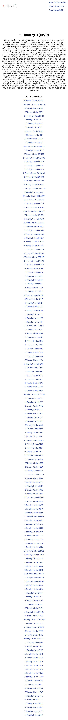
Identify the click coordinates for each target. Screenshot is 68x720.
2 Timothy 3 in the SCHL (34, 601)
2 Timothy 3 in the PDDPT (34, 497)
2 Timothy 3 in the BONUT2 (34, 242)
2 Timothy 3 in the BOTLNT (34, 257)
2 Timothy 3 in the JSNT (34, 387)
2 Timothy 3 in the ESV (34, 314)
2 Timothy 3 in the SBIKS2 (34, 551)
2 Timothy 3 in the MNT (34, 448)
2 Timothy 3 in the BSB (34, 276)
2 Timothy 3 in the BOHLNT (34, 185)
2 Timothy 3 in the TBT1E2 (34, 627)
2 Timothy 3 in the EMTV (34, 311)
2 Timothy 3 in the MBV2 (34, 433)
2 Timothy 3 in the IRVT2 (34, 375)
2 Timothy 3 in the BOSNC (34, 253)
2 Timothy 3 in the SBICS (34, 520)
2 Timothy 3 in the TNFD (34, 646)
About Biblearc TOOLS (56, 6)
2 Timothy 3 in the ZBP (34, 715)
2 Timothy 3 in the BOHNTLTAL (34, 188)
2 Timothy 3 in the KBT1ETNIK (34, 394)
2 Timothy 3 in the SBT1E (34, 597)
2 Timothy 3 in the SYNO (34, 616)
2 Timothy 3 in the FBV (34, 318)
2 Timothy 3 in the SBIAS (34, 509)
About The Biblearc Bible (57, 2)
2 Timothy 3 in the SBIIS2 (34, 539)
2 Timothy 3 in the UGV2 (34, 688)
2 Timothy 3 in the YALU (34, 704)
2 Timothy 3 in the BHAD (34, 131)
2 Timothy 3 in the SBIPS (34, 562)
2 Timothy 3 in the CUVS (34, 288)
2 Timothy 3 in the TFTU (34, 635)
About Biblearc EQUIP (56, 10)
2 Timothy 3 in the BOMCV (34, 227)
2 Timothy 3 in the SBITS (34, 570)
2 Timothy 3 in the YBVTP (34, 711)
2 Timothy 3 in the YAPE (34, 707)
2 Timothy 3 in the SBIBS (34, 513)
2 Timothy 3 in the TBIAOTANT (34, 620)
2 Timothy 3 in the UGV (34, 684)
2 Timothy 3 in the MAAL (34, 425)
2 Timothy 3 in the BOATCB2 (34, 158)
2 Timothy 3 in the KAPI (34, 391)
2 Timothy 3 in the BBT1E (34, 120)
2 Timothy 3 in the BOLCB (34, 219)
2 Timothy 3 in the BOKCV (34, 204)
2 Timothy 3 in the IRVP (34, 368)
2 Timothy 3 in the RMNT (34, 505)
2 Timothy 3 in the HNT (34, 337)
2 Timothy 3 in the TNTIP (34, 665)
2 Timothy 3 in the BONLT (34, 238)
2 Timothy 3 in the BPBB (34, 269)
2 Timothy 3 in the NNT (34, 486)
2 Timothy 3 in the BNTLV (34, 150)
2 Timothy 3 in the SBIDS (34, 524)
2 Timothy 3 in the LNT (34, 417)
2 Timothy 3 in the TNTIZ (34, 669)
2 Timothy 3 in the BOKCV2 (34, 207)
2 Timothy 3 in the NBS (34, 471)
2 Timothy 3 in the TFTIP (34, 631)
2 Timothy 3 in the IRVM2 (34, 364)
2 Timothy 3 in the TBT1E (34, 623)
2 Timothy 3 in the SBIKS (34, 547)
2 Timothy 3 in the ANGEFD (34, 101)
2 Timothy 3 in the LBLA (34, 414)
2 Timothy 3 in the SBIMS (34, 555)
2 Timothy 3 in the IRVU (34, 379)
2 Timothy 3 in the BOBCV (34, 162)
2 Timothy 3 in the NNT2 (34, 490)
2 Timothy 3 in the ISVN (34, 383)
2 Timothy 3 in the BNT (34, 143)
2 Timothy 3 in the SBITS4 (34, 581)
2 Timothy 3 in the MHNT (34, 436)
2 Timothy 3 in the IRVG (34, 349)
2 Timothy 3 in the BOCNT (34, 166)
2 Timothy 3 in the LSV (34, 421)
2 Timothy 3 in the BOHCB (34, 177)
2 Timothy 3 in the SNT (34, 604)
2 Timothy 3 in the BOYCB (34, 265)
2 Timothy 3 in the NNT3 (34, 494)
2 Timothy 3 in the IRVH (34, 352)
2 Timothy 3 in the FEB (34, 322)
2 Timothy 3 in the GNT (34, 330)
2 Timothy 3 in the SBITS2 (34, 574)
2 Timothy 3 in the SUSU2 (34, 612)
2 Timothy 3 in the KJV (34, 402)
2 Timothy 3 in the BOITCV (34, 200)
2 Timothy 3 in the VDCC (34, 700)
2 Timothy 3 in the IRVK (34, 356)
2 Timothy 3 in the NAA (34, 459)
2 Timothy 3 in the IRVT (34, 372)
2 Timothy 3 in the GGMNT (34, 326)
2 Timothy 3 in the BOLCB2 (34, 223)
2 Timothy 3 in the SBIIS (34, 536)
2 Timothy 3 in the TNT (34, 650)
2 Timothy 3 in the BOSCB (34, 249)
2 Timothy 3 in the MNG (34, 444)
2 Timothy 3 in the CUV (34, 284)
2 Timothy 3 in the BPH (34, 272)
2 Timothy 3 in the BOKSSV (34, 215)
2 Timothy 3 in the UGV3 (34, 692)
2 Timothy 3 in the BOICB (34, 192)
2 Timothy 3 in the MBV (34, 429)
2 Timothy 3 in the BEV (34, 127)
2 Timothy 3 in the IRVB (34, 345)
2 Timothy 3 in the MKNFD (34, 440)
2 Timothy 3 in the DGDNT (34, 295)
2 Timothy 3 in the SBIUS (34, 585)
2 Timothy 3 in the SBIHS (34, 532)
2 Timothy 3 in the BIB (34, 135)
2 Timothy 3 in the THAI (34, 643)
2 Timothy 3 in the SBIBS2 (34, 517)
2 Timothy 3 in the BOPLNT (34, 246)
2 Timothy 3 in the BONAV (34, 230)
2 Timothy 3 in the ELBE (34, 307)
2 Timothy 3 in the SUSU (34, 608)
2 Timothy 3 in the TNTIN (34, 662)
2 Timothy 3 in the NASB (34, 463)
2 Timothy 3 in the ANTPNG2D (34, 104)
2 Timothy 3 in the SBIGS (34, 528)
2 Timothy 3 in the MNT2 (34, 452)
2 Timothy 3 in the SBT (34, 593)
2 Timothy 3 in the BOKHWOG (34, 211)
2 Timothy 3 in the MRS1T (34, 456)
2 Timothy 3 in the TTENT (34, 677)
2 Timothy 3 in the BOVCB (34, 261)
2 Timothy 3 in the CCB (34, 280)
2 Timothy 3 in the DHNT (34, 299)
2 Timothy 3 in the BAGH (34, 112)
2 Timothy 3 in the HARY (34, 333)
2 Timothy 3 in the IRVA (34, 341)
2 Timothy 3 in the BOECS (34, 169)
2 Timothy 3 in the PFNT (34, 501)
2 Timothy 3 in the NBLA (34, 467)
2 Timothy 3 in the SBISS (34, 566)
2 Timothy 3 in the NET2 (34, 478)
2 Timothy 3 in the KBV (34, 398)
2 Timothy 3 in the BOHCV (34, 181)
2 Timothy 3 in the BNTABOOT (34, 146)
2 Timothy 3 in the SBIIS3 (34, 543)
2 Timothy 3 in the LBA (34, 410)
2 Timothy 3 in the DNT (34, 303)
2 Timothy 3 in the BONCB (34, 234)
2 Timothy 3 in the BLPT (34, 139)
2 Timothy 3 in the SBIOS (34, 559)
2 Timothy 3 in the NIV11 (34, 482)
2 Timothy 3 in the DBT (34, 291)
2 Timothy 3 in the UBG (34, 681)
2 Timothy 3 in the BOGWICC (34, 173)
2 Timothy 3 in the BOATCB (34, 154)
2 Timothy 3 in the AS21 (34, 108)
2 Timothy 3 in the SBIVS (34, 589)
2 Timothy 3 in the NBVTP (34, 475)
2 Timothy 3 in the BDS (34, 124)
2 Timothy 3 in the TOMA (34, 673)
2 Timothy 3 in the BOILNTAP (34, 196)
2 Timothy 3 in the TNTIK (34, 654)
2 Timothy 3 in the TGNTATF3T (34, 639)
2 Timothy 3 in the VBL (34, 696)
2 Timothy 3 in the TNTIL (34, 658)
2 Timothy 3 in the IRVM (34, 360)
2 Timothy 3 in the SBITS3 (34, 578)
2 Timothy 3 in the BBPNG (34, 116)
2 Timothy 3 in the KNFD (34, 406)
